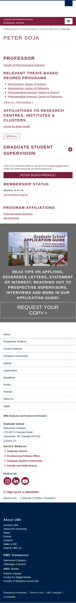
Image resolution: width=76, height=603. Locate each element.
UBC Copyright (54, 592)
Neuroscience (11, 217)
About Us (8, 398)
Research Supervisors (49, 29)
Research (49, 497)
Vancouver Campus (14, 560)
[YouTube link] (25, 481)
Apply (6, 406)
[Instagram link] (7, 481)
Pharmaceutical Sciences (18, 213)
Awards (7, 363)
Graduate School (10, 29)
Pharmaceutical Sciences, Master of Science (33, 92)
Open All (11, 136)
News (6, 532)
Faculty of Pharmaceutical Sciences (24, 65)
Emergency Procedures (14, 592)
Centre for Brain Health (16, 126)
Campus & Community (15, 356)
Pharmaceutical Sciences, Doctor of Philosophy (35, 96)
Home (6, 334)
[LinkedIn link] (16, 481)
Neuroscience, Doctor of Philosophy (28, 88)
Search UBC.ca (12, 547)
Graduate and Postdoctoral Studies (38, 417)
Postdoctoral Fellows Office (23, 456)
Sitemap (26, 497)
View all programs (17, 102)
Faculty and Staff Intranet (22, 465)
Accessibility (9, 597)
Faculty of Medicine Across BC (21, 581)
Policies (7, 391)
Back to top (11, 497)
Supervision (10, 370)
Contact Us (9, 440)
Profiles (38, 497)
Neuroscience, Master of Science (27, 84)
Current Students (12, 348)
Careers (8, 540)
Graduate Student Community (24, 460)
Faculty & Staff (55, 166)
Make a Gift (10, 544)
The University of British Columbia (27, 7)
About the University (15, 528)
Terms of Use (36, 592)
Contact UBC (11, 525)
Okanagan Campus (14, 564)
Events (7, 536)
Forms (7, 384)
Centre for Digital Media (17, 577)
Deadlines (9, 377)
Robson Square (12, 573)
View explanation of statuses (15, 195)
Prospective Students (29, 29)
